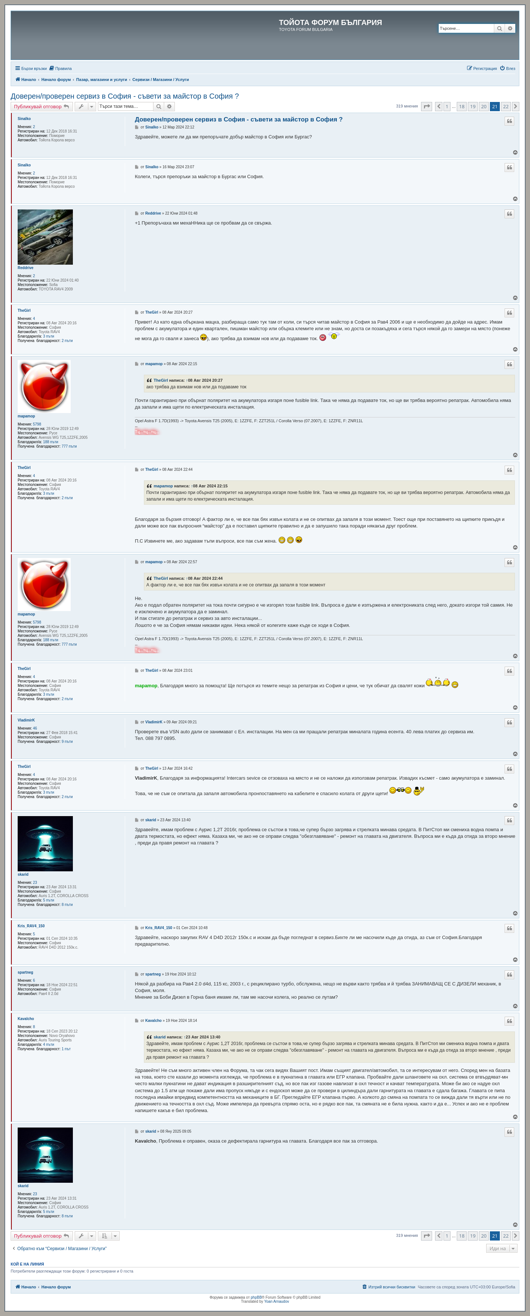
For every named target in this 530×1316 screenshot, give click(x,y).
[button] (426, 106)
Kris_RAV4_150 (31, 926)
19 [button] (473, 106)
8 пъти (67, 905)
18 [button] (461, 106)
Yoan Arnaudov (276, 1301)
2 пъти (67, 341)
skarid (23, 874)
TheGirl (24, 310)
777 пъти (69, 446)
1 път (66, 1049)
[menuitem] (60, 68)
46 (35, 728)
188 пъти (50, 442)
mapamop (26, 416)
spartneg (25, 972)
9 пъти (67, 742)
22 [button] (506, 106)
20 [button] (484, 106)
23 (35, 883)
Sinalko (24, 119)
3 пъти (48, 336)
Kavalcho (26, 1019)
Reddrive (25, 268)
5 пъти (48, 900)
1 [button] (447, 106)
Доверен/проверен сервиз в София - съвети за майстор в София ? (125, 96)
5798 (37, 424)
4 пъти (48, 1044)
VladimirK (26, 720)
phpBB (256, 1297)
